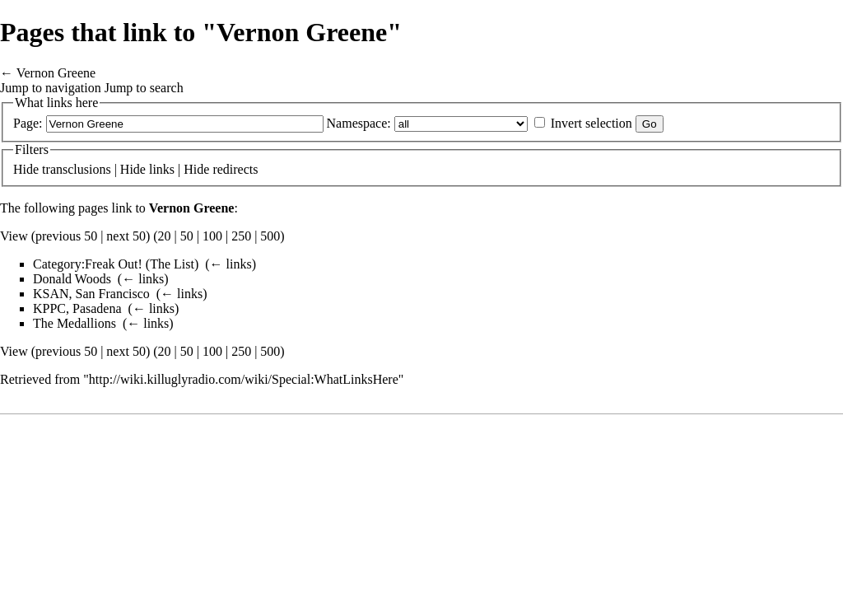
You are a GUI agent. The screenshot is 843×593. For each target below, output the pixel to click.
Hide (26, 169)
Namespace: (359, 123)
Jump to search (144, 88)
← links (231, 264)
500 (270, 236)
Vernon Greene (55, 73)
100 (212, 236)
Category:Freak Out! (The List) (115, 264)
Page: (28, 123)
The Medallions (74, 323)
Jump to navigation (50, 88)
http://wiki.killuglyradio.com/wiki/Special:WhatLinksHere (243, 379)
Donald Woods (72, 279)
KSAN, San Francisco (91, 294)
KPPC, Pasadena (77, 308)
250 (241, 236)
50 (186, 236)
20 (164, 236)
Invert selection (591, 123)
